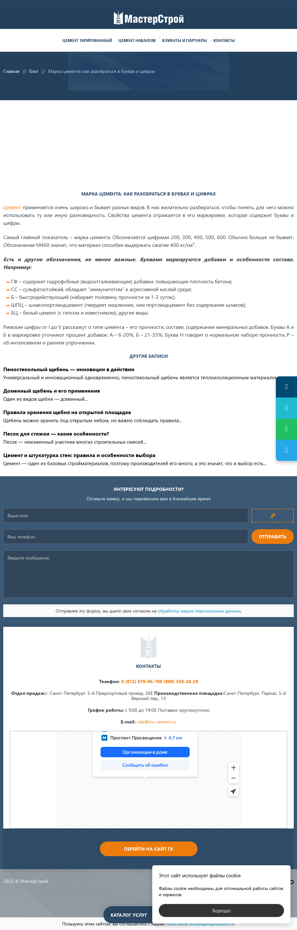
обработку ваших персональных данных (199, 611)
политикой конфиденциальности (200, 924)
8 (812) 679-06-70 (140, 681)
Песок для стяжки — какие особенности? (56, 433)
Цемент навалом (136, 40)
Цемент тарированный (87, 40)
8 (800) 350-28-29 (179, 681)
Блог (33, 71)
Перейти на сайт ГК (148, 849)
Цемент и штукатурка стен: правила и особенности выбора (79, 455)
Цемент (12, 207)
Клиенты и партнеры (184, 40)
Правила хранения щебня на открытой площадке (67, 412)
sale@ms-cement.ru (156, 722)
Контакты (224, 40)
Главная (11, 71)
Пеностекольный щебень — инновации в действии (68, 369)
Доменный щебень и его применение (51, 390)
